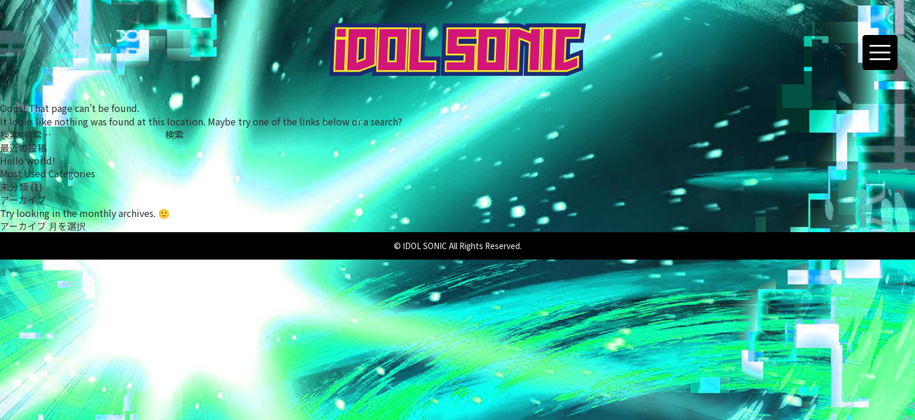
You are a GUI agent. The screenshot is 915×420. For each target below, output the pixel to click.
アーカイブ (23, 226)
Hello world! (27, 160)
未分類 (14, 187)
